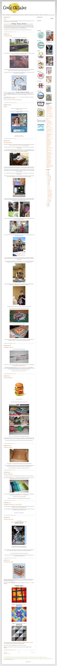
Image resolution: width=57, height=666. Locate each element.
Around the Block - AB (49, 106)
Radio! (5, 106)
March (48, 199)
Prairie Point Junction (49, 142)
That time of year (8, 447)
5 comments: (14, 138)
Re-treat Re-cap (8, 142)
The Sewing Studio (49, 162)
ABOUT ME (41, 14)
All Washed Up (48, 105)
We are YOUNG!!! (8, 474)
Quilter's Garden (49, 143)
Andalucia (13, 477)
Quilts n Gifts (48, 146)
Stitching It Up (48, 155)
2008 (47, 206)
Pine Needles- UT (49, 141)
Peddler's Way (48, 140)
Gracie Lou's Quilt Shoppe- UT (49, 126)
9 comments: (14, 373)
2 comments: (14, 500)
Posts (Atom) (8, 653)
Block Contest (20, 579)
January (48, 201)
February (48, 200)
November (48, 177)
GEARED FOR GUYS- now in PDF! (13, 504)
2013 (47, 174)
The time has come (8, 519)
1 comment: (14, 343)
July (48, 181)
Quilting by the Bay (49, 144)
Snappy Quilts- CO (49, 152)
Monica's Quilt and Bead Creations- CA (50, 134)
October (48, 178)
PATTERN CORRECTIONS (15, 14)
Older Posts (32, 652)
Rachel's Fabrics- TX (49, 147)
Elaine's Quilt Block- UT (50, 115)
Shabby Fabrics (49, 149)
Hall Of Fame (30, 582)
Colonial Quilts (48, 110)
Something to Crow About (50, 153)
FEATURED (31, 14)
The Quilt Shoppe (49, 161)
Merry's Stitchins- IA (49, 133)
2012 (47, 175)
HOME (4, 14)
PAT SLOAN (9, 20)
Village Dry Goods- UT (49, 164)
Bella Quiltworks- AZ (49, 107)
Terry (5, 149)
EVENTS (22, 14)
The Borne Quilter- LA (49, 156)
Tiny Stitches (48, 163)
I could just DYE (8, 35)
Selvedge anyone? (8, 347)
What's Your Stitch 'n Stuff (50, 165)
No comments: (14, 102)
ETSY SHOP (36, 14)
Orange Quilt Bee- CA (49, 139)
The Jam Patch (48, 157)
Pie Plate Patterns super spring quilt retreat (23, 367)
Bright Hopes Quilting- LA (50, 108)
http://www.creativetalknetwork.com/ (19, 136)
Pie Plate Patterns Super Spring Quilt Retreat (17, 145)
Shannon (24, 149)
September (48, 179)
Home (19, 652)
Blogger (30, 661)
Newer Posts (5, 652)
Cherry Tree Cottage (49, 109)
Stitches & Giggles (49, 154)
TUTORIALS (26, 14)
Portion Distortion (8, 377)
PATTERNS (8, 14)
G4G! (5, 19)
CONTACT (46, 14)
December (48, 176)
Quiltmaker (48, 145)
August (48, 180)
